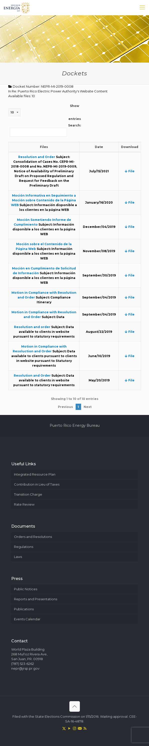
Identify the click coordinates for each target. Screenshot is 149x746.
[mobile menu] (142, 7)
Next (88, 407)
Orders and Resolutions (33, 537)
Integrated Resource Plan (34, 474)
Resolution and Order (36, 157)
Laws (18, 557)
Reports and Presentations (35, 599)
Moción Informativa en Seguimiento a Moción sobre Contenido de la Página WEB (43, 200)
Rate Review (24, 504)
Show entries (44, 112)
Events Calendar (27, 619)
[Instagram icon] (74, 728)
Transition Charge (28, 494)
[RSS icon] (85, 728)
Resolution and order (32, 327)
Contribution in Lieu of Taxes (36, 484)
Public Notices (25, 589)
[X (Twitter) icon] (64, 728)
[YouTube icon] (69, 728)
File (130, 171)
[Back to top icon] (74, 706)
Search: (45, 130)
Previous (65, 407)
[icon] (80, 728)
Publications (24, 609)
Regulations (23, 547)
